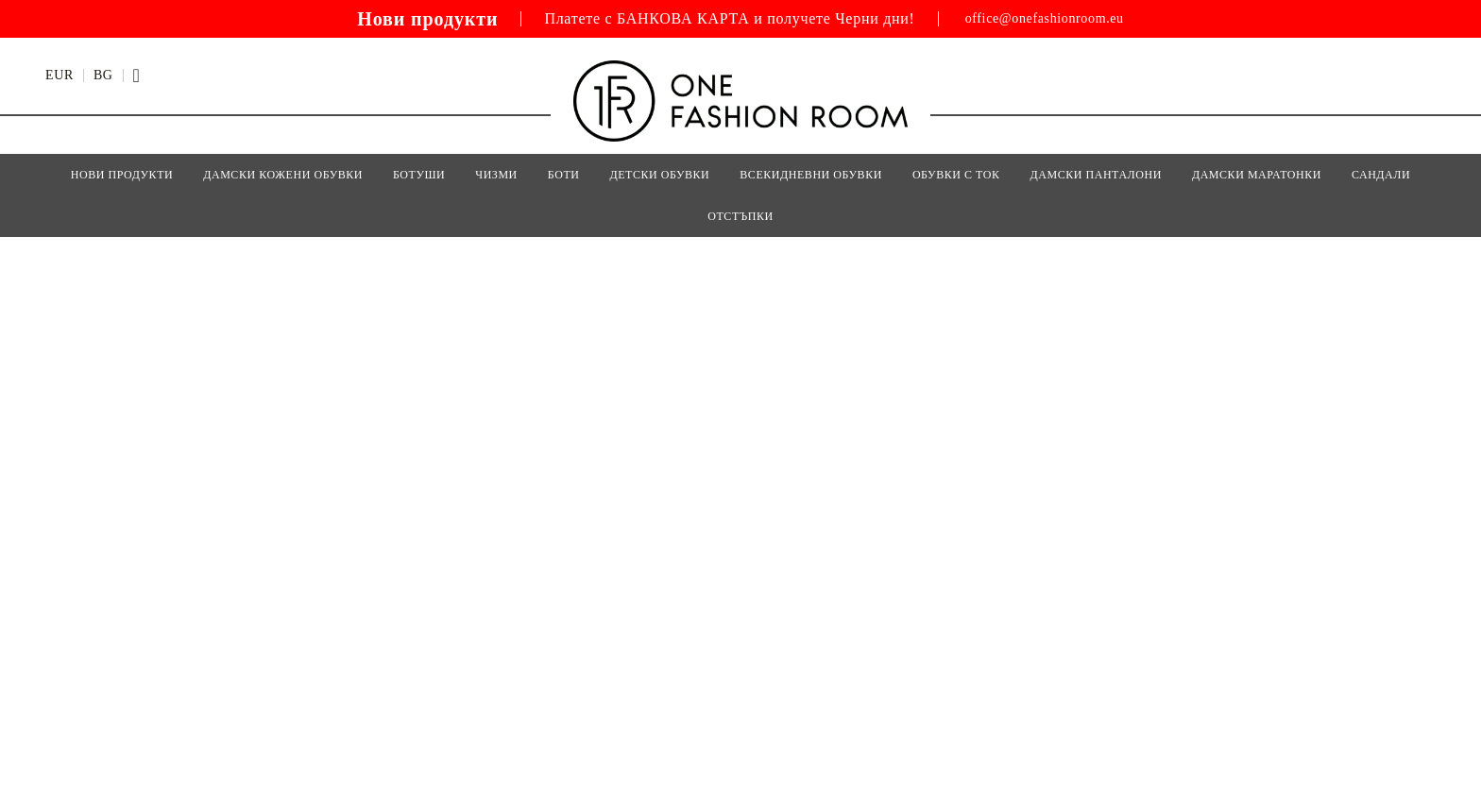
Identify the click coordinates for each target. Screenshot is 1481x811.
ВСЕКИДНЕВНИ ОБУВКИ (811, 174)
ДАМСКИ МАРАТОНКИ (1256, 174)
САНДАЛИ (1381, 174)
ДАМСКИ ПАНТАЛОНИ (1096, 174)
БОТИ (564, 174)
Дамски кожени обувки (283, 174)
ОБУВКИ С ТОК (956, 174)
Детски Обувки (659, 174)
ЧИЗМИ (496, 174)
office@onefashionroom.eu (1044, 18)
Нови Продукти (122, 174)
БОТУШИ (419, 174)
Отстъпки (740, 216)
